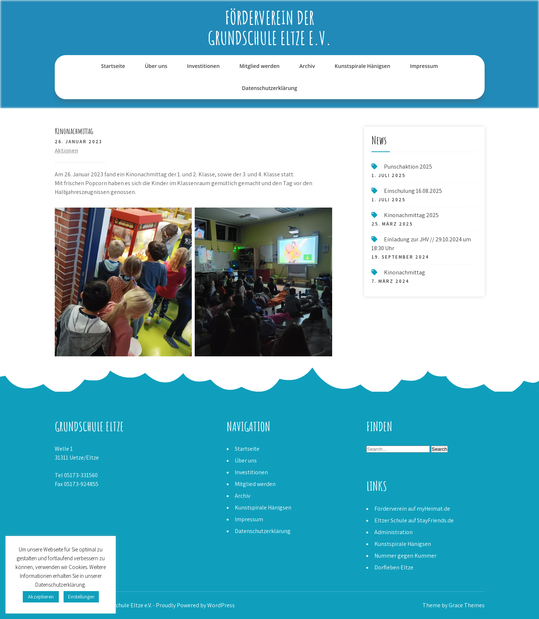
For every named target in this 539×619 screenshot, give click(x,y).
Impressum (424, 65)
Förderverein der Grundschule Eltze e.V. (269, 27)
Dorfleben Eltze (393, 567)
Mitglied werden (259, 65)
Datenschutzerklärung (269, 87)
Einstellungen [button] (81, 597)
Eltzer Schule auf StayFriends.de (414, 520)
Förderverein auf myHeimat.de (412, 508)
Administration (393, 532)
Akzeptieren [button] (41, 596)
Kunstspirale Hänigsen (362, 65)
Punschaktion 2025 (408, 166)
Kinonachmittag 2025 (411, 215)
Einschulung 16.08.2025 (413, 191)
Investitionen (203, 65)
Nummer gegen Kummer (405, 555)
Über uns (156, 65)
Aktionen (66, 150)
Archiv (307, 65)
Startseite (113, 65)
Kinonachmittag (404, 272)
